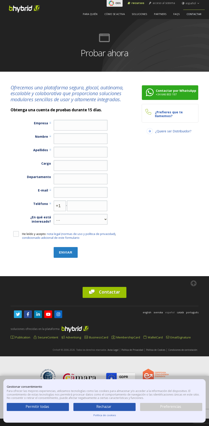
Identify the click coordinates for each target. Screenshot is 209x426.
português (192, 312)
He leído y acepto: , (64, 236)
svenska (158, 312)
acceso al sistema (161, 3)
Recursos (135, 3)
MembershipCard (126, 337)
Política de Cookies (155, 349)
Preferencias (170, 406)
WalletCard (153, 337)
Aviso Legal (113, 349)
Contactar (194, 14)
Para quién (90, 14)
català (180, 312)
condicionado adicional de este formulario (50, 238)
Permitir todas (37, 406)
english (147, 312)
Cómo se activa (114, 14)
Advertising (71, 337)
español (190, 3)
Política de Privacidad (132, 349)
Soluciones (139, 14)
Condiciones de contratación (182, 349)
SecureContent (46, 337)
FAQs (176, 14)
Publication (20, 337)
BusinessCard (96, 337)
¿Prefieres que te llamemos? (169, 114)
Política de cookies (104, 415)
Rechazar (103, 406)
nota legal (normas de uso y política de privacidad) (81, 234)
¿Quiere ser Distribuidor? (173, 131)
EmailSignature (178, 337)
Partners (160, 14)
